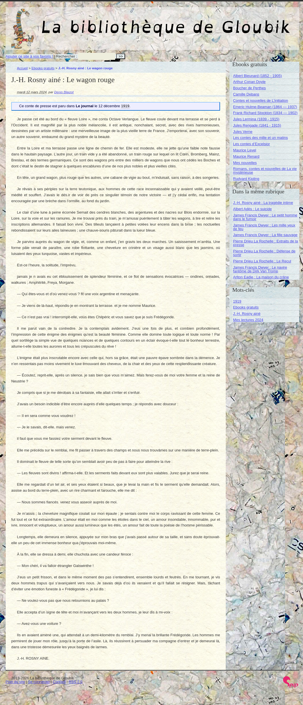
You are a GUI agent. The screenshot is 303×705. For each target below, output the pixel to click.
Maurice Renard (246, 156)
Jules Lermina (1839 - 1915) (256, 119)
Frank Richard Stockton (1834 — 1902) (265, 113)
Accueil (22, 68)
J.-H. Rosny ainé (247, 313)
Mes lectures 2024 (248, 320)
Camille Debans (246, 94)
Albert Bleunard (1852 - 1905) (257, 76)
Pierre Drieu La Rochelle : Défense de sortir (264, 253)
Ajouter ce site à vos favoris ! (29, 56)
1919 (237, 301)
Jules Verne (243, 131)
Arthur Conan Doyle (249, 82)
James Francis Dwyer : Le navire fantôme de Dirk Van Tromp (260, 269)
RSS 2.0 (75, 682)
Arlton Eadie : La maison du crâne (261, 277)
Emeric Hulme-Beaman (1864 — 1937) (265, 107)
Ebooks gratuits (43, 68)
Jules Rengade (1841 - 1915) (257, 125)
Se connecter (39, 682)
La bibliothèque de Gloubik (213, 22)
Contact (59, 682)
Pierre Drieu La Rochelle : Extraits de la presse (265, 243)
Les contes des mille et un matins (260, 137)
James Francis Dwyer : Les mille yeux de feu (264, 227)
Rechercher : (66, 56)
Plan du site (15, 682)
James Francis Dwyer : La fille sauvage (265, 235)
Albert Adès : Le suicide (252, 209)
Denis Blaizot (64, 92)
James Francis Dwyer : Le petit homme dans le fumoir (265, 217)
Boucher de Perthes (249, 88)
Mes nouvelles (245, 163)
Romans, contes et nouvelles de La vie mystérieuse (265, 171)
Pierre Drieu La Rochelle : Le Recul (262, 261)
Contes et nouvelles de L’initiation (260, 100)
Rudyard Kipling (246, 179)
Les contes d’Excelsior (251, 144)
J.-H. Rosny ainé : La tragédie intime (263, 202)
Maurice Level (244, 150)
